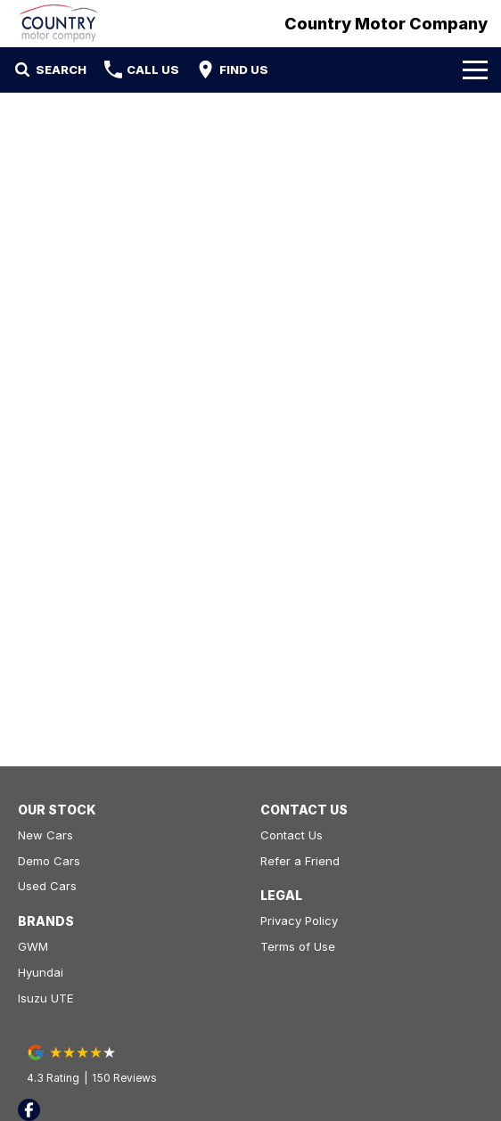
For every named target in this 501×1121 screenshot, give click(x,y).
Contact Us (291, 835)
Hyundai (40, 972)
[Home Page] (58, 23)
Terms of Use (297, 946)
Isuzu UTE (45, 998)
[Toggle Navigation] (475, 69)
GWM (33, 946)
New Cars (45, 835)
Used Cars (47, 886)
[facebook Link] (29, 1110)
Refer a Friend (300, 861)
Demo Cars (49, 861)
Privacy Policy (299, 920)
